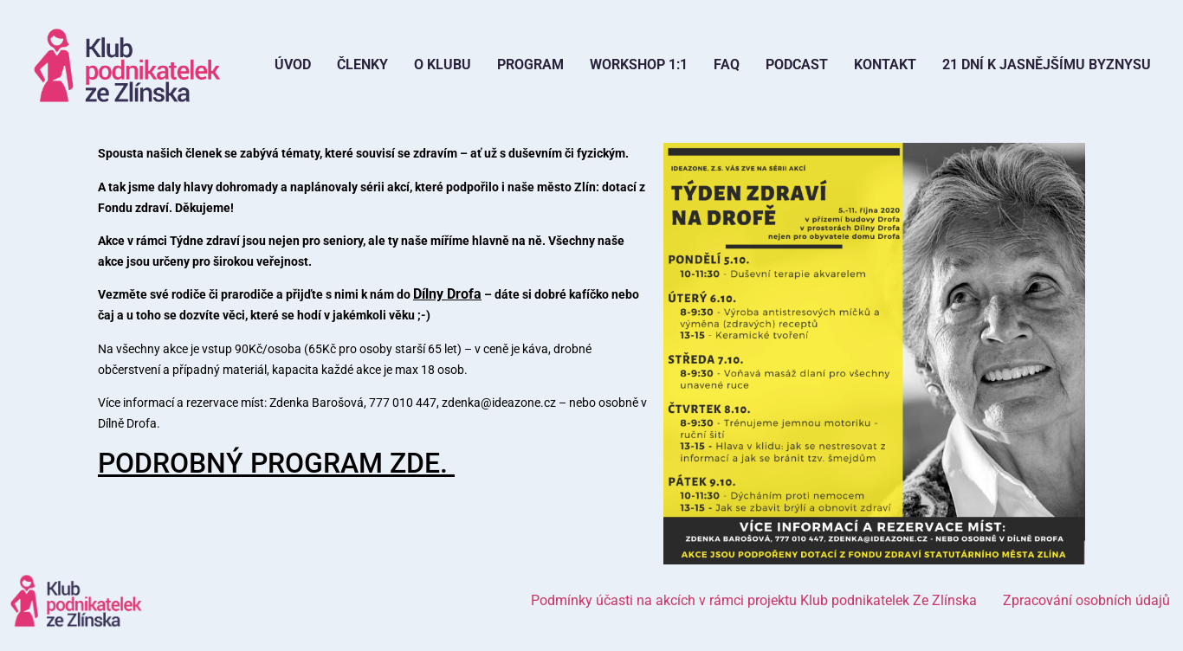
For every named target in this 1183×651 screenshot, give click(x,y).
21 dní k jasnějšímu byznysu (1046, 64)
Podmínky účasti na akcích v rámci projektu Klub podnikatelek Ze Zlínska (754, 600)
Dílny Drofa (447, 294)
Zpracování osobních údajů (1086, 600)
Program (530, 64)
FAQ (727, 64)
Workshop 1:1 (639, 64)
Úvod (293, 64)
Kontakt (885, 64)
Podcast (797, 64)
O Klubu (442, 64)
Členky (362, 64)
